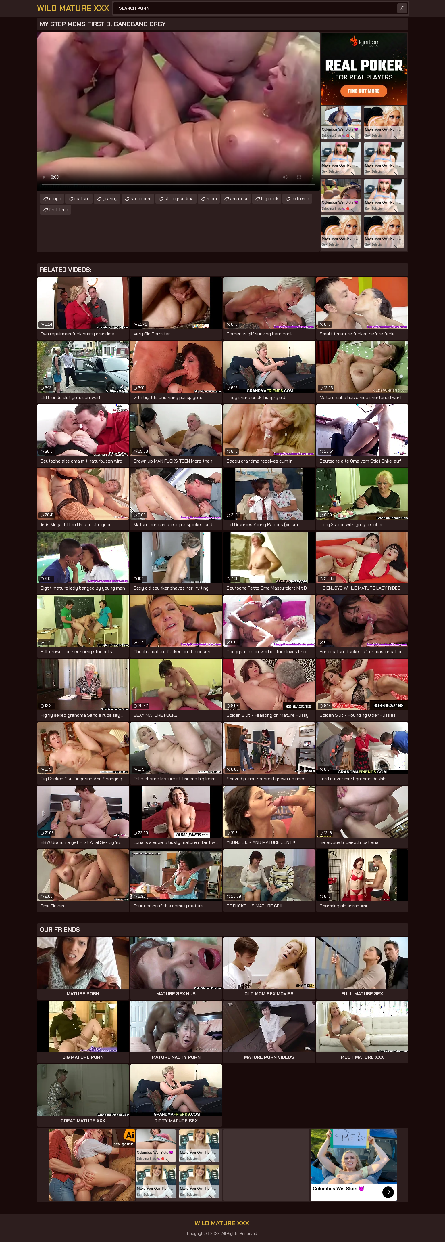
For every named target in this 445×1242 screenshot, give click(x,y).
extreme (300, 199)
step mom (141, 199)
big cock (269, 199)
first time (58, 210)
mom (212, 199)
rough (55, 199)
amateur (239, 199)
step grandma (179, 199)
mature (82, 199)
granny (110, 199)
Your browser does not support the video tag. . (178, 111)
